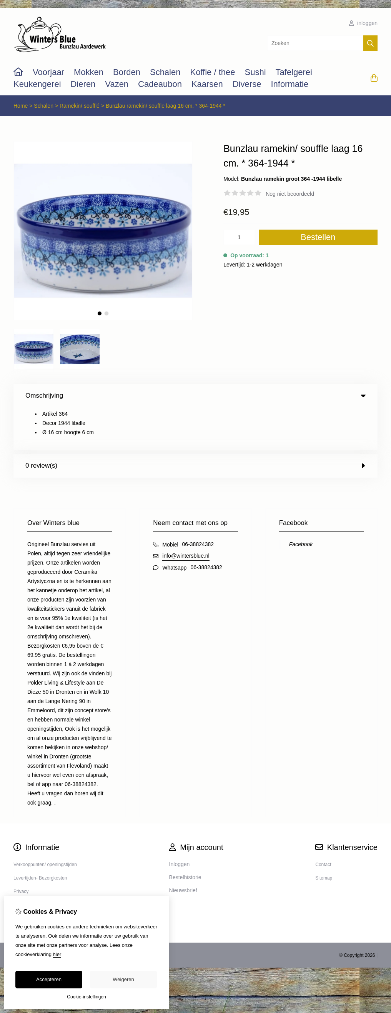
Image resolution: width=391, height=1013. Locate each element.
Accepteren (49, 979)
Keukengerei (37, 84)
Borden (126, 72)
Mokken (88, 72)
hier (57, 954)
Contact (323, 822)
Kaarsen (207, 84)
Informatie (289, 84)
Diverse (247, 84)
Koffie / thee (212, 72)
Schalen (165, 72)
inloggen (363, 23)
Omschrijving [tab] (195, 395)
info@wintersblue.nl (185, 513)
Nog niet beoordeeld (290, 194)
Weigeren (123, 979)
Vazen (116, 84)
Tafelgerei (294, 72)
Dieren (83, 84)
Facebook (301, 502)
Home (20, 106)
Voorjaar (48, 72)
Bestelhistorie (185, 835)
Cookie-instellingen (86, 997)
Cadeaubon (160, 84)
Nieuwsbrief (183, 848)
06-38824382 (198, 502)
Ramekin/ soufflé (80, 106)
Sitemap (323, 835)
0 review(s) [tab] (195, 423)
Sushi (255, 72)
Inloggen (179, 822)
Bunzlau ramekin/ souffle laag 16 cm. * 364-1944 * (165, 106)
